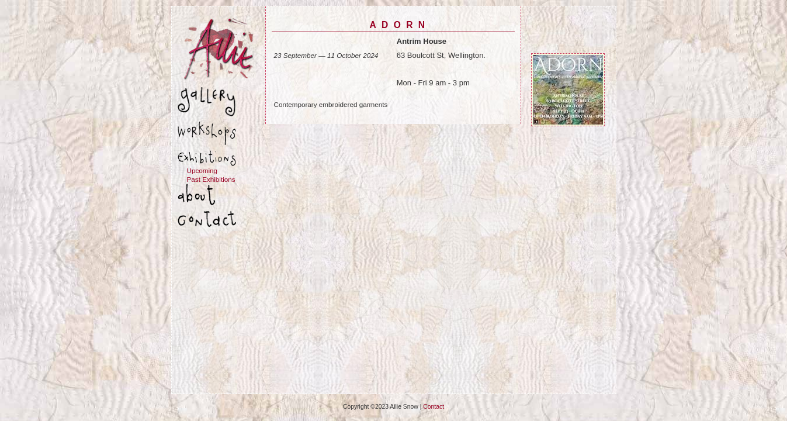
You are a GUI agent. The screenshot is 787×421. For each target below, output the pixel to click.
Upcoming (202, 170)
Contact (433, 406)
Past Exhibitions (211, 179)
